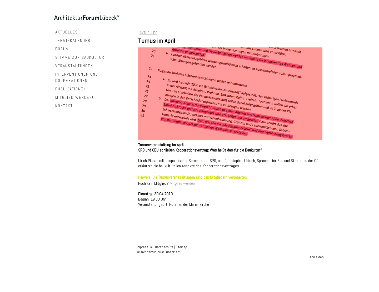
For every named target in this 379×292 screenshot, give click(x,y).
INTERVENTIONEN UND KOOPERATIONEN (76, 77)
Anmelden (317, 257)
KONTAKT (64, 106)
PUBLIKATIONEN (70, 89)
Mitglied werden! (183, 183)
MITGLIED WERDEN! (74, 97)
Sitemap (181, 247)
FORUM (62, 49)
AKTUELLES (66, 32)
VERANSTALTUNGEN (74, 66)
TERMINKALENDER (73, 40)
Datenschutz (164, 247)
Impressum (145, 247)
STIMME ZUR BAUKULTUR (79, 57)
